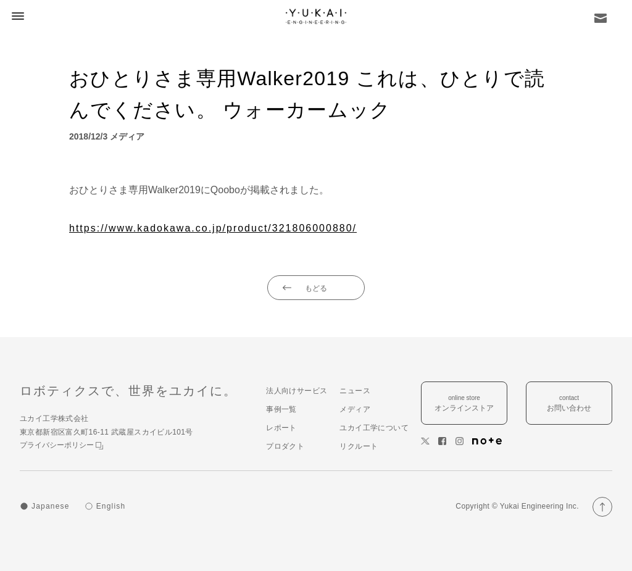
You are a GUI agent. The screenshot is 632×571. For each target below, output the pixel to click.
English (111, 506)
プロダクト (285, 446)
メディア (354, 409)
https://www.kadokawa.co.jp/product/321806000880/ (213, 228)
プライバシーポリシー (61, 445)
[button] (16, 15)
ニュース (354, 390)
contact (569, 404)
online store (464, 404)
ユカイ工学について (374, 427)
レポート (281, 427)
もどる (316, 288)
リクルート (358, 446)
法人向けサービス (296, 390)
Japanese (50, 506)
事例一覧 (281, 409)
